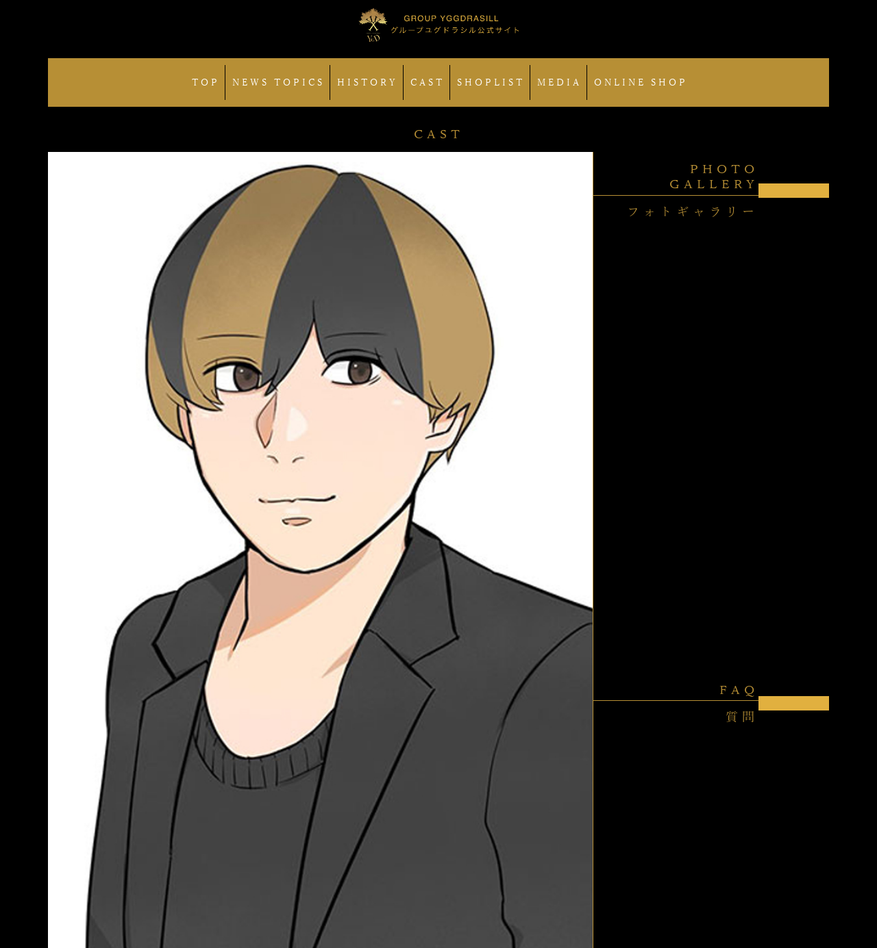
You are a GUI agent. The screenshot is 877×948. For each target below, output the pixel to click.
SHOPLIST (491, 83)
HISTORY (367, 83)
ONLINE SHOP (641, 83)
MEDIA (559, 83)
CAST (427, 83)
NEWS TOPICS (278, 83)
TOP (206, 83)
